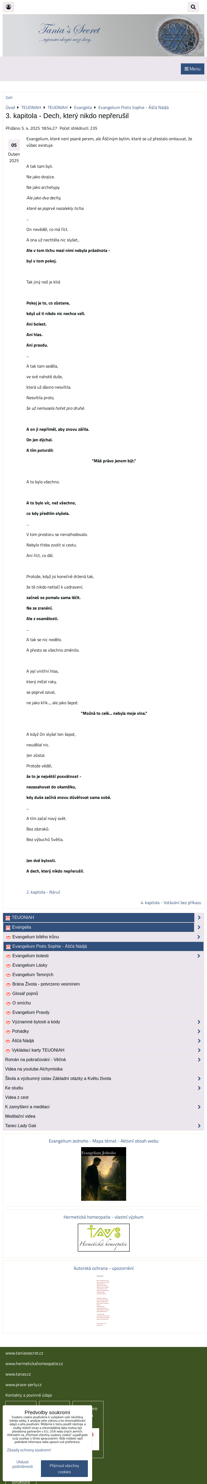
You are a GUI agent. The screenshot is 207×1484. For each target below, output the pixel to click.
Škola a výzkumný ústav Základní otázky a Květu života (104, 1078)
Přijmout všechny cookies (64, 1468)
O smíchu (18, 1003)
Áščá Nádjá (104, 1040)
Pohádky (104, 1031)
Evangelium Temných (29, 974)
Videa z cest (17, 1097)
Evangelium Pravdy (28, 1012)
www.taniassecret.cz (24, 1353)
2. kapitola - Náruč (43, 892)
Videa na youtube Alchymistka (34, 1069)
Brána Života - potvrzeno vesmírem (43, 984)
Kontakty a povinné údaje (28, 1395)
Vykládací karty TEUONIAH (104, 1050)
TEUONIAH (104, 917)
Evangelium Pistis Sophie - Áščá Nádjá (46, 946)
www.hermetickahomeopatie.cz (34, 1363)
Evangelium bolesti (104, 955)
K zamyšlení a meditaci (104, 1107)
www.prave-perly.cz (23, 1384)
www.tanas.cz (18, 1374)
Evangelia (104, 927)
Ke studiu (104, 1088)
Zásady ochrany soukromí (29, 1450)
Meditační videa (20, 1116)
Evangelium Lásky (26, 965)
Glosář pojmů (22, 993)
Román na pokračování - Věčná (104, 1059)
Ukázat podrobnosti (22, 1464)
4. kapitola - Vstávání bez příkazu (171, 902)
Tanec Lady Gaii (104, 1125)
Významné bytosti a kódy (104, 1022)
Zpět (9, 97)
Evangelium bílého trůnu (104, 937)
